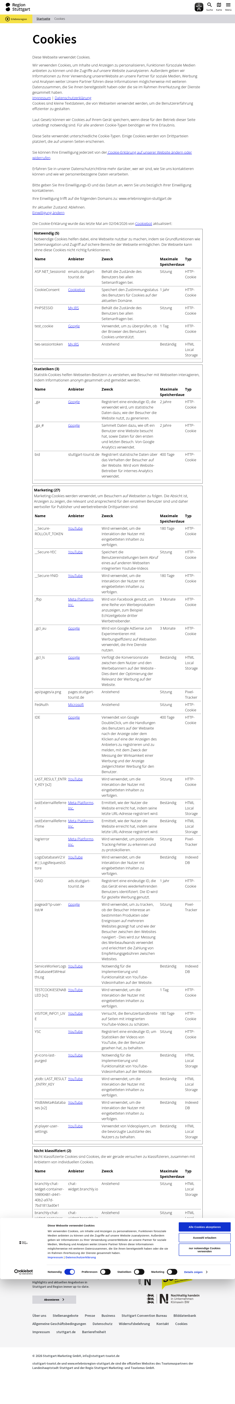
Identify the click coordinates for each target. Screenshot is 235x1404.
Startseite (43, 19)
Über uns (39, 1315)
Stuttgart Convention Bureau (144, 1315)
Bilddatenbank (184, 1315)
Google (74, 326)
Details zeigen (193, 1396)
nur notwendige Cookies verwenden (204, 1374)
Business (108, 1315)
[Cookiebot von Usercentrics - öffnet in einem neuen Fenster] (23, 1397)
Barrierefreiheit (94, 1332)
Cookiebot (143, 223)
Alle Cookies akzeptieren (205, 1351)
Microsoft (76, 704)
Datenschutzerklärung (80, 1382)
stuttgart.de (66, 1332)
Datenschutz (103, 1323)
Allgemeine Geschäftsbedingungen (59, 1323)
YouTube (75, 528)
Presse (90, 1315)
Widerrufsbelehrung (134, 1323)
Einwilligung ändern (48, 212)
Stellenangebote (65, 1315)
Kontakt (162, 1323)
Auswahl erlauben (204, 1362)
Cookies (181, 1323)
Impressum (55, 1382)
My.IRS (73, 307)
